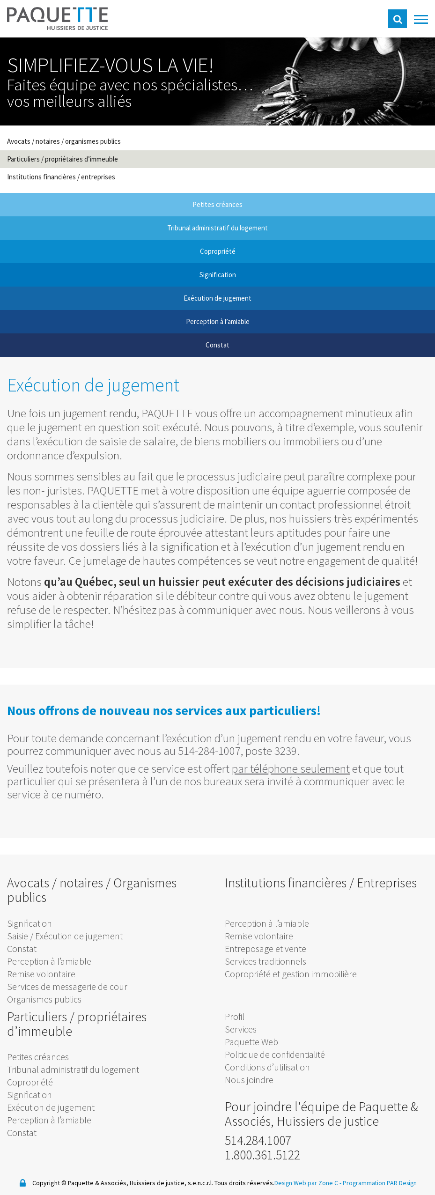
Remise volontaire (41, 974)
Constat (22, 948)
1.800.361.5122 (262, 1155)
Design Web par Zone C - (307, 1183)
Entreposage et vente (265, 948)
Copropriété (30, 1082)
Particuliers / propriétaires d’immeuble (62, 159)
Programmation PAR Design (380, 1183)
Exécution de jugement (51, 1107)
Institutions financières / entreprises (61, 176)
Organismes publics (44, 999)
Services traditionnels (265, 961)
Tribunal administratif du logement (73, 1069)
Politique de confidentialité (275, 1054)
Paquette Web (251, 1041)
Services (241, 1029)
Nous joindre (249, 1079)
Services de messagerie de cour (67, 986)
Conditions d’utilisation (267, 1067)
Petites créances (38, 1056)
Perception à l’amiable (49, 961)
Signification (29, 923)
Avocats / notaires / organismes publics (64, 141)
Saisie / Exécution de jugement (65, 936)
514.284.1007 (258, 1140)
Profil (234, 1016)
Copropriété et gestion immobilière (291, 974)
